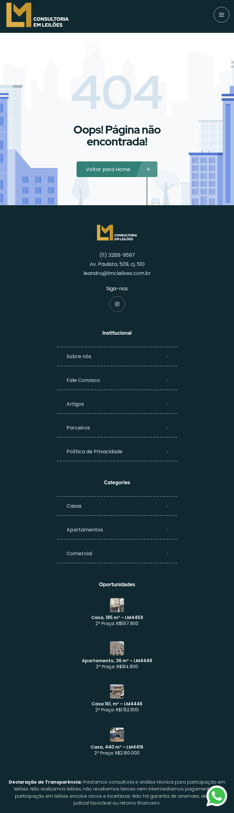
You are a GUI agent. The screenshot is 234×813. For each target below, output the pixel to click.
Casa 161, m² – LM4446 (117, 704)
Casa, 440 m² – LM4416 (117, 747)
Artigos (75, 404)
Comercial (79, 553)
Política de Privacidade (94, 451)
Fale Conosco (83, 380)
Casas (74, 506)
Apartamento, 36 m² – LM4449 (117, 660)
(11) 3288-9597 (117, 255)
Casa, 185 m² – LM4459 (117, 617)
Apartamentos (85, 529)
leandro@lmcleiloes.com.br (117, 273)
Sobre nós (79, 356)
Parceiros (78, 427)
